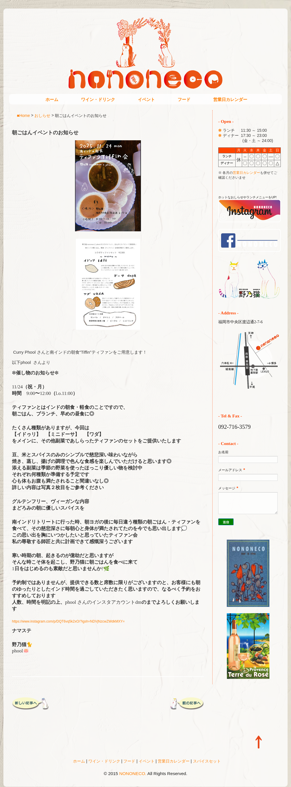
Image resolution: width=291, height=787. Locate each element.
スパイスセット (207, 761)
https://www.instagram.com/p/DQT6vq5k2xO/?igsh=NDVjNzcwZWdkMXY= (68, 621)
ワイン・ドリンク (98, 99)
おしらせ (42, 115)
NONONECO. (133, 773)
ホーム (51, 99)
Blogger (157, 781)
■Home (23, 115)
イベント (146, 99)
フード (184, 99)
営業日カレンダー (230, 99)
